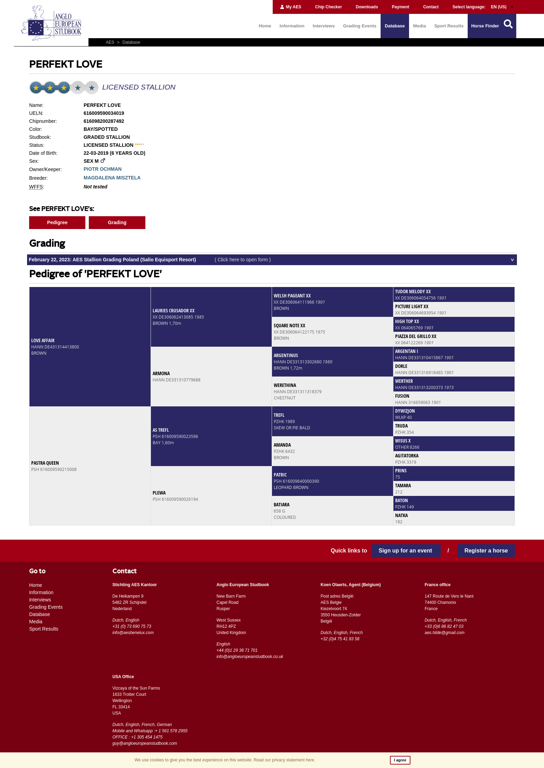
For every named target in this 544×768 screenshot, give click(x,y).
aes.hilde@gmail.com (445, 632)
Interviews (324, 25)
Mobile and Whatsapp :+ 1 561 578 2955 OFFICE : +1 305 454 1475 (150, 734)
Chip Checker (328, 7)
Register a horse (486, 551)
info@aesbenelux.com (133, 632)
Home (265, 25)
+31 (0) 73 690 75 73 (131, 626)
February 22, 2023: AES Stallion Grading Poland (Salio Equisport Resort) (150, 259)
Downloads (367, 7)
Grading (117, 222)
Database (395, 25)
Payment (400, 7)
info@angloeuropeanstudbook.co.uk (249, 656)
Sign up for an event (406, 551)
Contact (431, 7)
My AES (290, 7)
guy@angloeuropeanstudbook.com (144, 743)
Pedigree (57, 222)
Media (419, 25)
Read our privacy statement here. (284, 760)
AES (110, 42)
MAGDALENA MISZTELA (112, 177)
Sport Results (449, 25)
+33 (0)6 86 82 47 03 (444, 626)
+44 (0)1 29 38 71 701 (236, 650)
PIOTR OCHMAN (103, 169)
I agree (400, 760)
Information (292, 25)
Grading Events (359, 25)
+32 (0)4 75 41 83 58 (340, 638)
